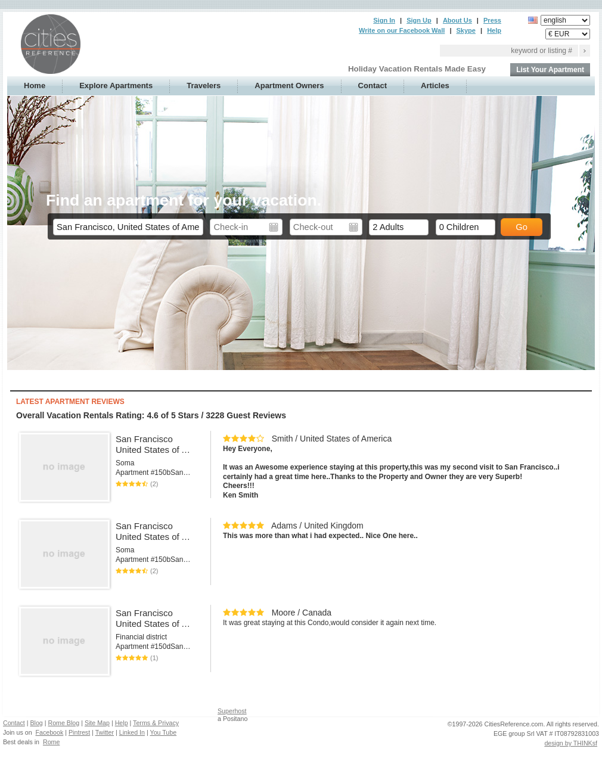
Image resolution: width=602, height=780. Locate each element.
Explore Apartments (116, 85)
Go (521, 227)
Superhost (232, 710)
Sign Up (419, 20)
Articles (435, 85)
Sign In (384, 20)
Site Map (97, 722)
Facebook (50, 732)
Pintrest (79, 732)
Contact (372, 85)
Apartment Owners (289, 85)
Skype (466, 30)
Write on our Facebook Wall (402, 30)
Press (492, 20)
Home (34, 85)
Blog (36, 722)
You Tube (163, 732)
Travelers (204, 85)
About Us (457, 20)
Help (494, 30)
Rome (51, 741)
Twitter (104, 732)
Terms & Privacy (156, 722)
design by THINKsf (570, 743)
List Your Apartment (550, 70)
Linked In (132, 732)
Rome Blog (63, 722)
